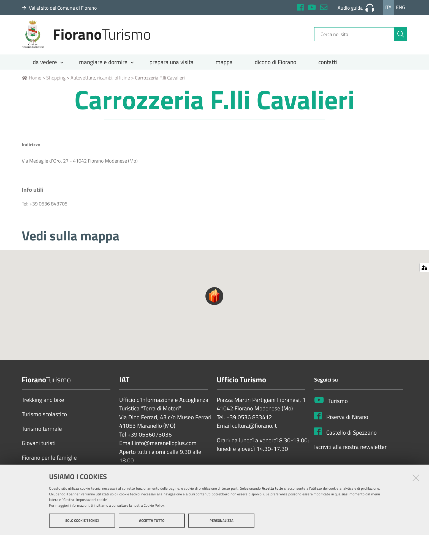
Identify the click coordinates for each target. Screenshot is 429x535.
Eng (400, 7)
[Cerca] (400, 36)
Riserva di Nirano (347, 421)
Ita (388, 7)
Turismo (338, 405)
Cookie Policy (154, 505)
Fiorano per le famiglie (49, 462)
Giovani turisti (39, 447)
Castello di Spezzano (351, 436)
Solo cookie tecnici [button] (82, 520)
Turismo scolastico (44, 418)
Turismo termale (42, 433)
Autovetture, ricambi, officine (100, 81)
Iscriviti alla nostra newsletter (350, 451)
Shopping (56, 81)
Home (31, 81)
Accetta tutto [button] (151, 520)
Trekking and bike (43, 404)
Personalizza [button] (221, 520)
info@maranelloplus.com (166, 447)
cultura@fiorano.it (254, 430)
